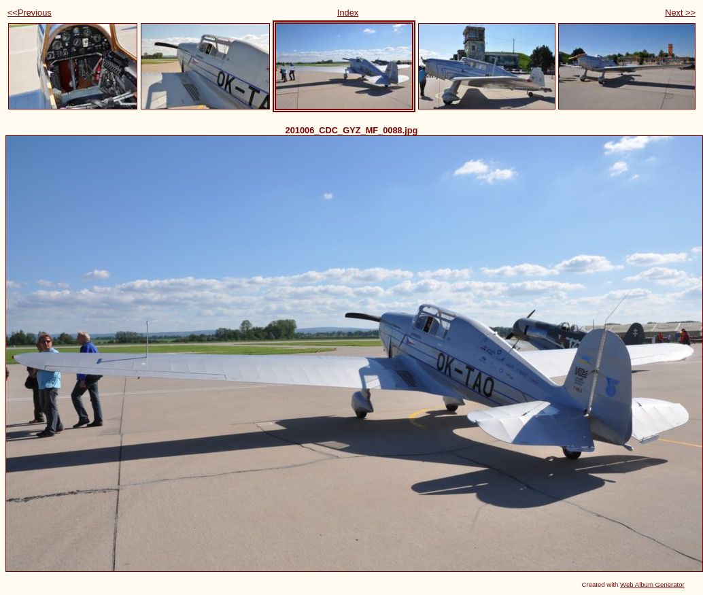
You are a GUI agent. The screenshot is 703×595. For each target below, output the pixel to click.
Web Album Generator (652, 584)
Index (347, 12)
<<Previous (29, 12)
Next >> (680, 12)
